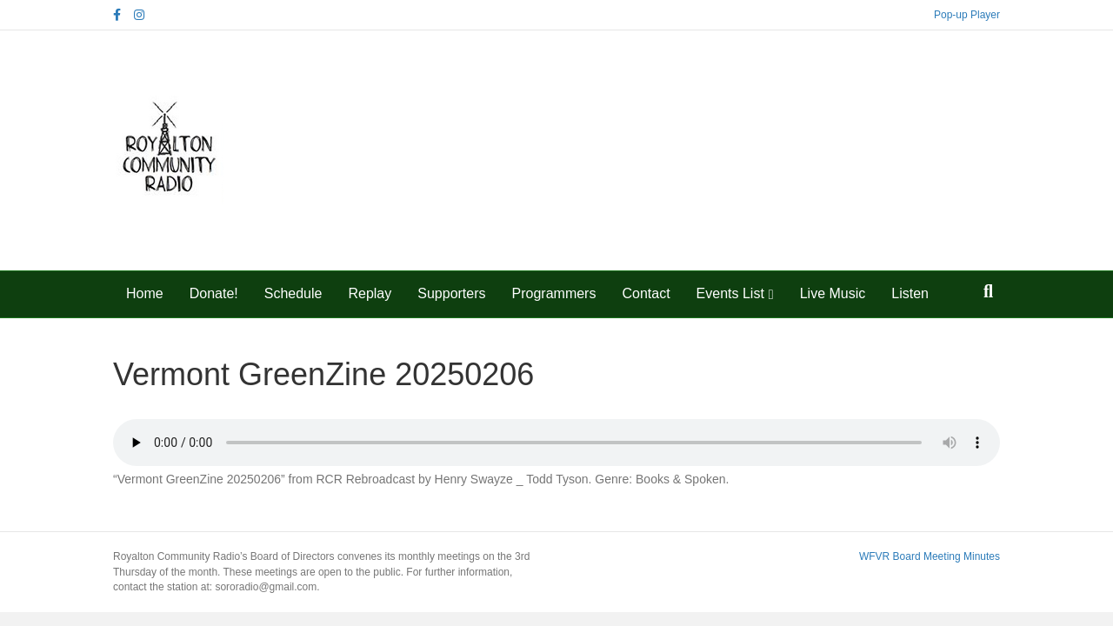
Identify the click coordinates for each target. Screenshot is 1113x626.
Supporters (451, 293)
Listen (910, 293)
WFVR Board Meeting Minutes (929, 556)
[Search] (988, 291)
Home (144, 293)
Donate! (214, 293)
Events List (730, 293)
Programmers (554, 293)
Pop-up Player (967, 15)
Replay (369, 293)
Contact (646, 293)
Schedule (293, 293)
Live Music (833, 293)
